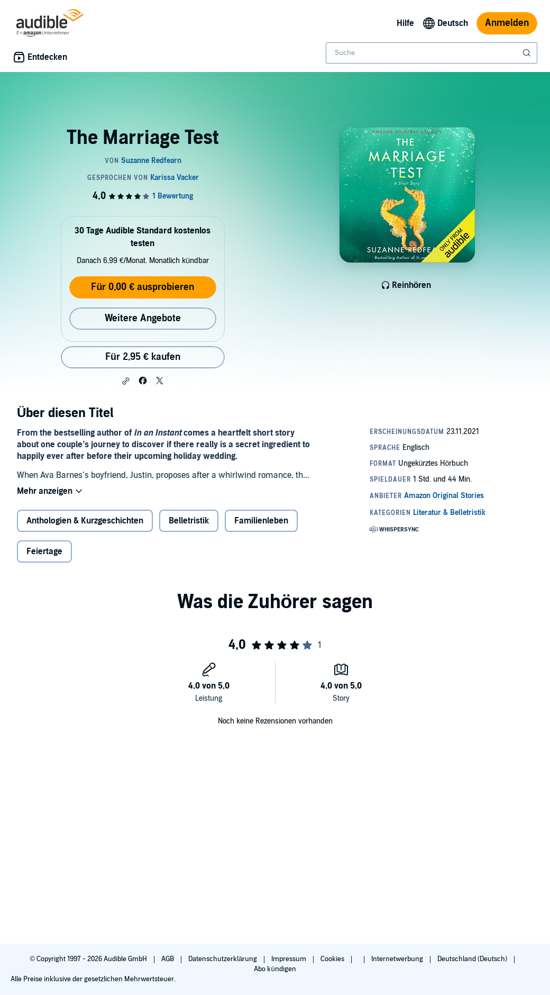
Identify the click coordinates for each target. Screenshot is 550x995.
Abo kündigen (275, 969)
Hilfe (405, 23)
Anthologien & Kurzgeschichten (84, 520)
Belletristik (189, 520)
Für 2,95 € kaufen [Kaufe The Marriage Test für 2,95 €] (142, 357)
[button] (126, 381)
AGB (168, 959)
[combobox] (431, 53)
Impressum (289, 959)
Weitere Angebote (143, 318)
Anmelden (507, 23)
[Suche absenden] (527, 53)
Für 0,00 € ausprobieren (142, 287)
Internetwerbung (398, 959)
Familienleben (261, 520)
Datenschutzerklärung (223, 959)
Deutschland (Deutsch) (473, 959)
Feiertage (44, 551)
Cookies (333, 959)
